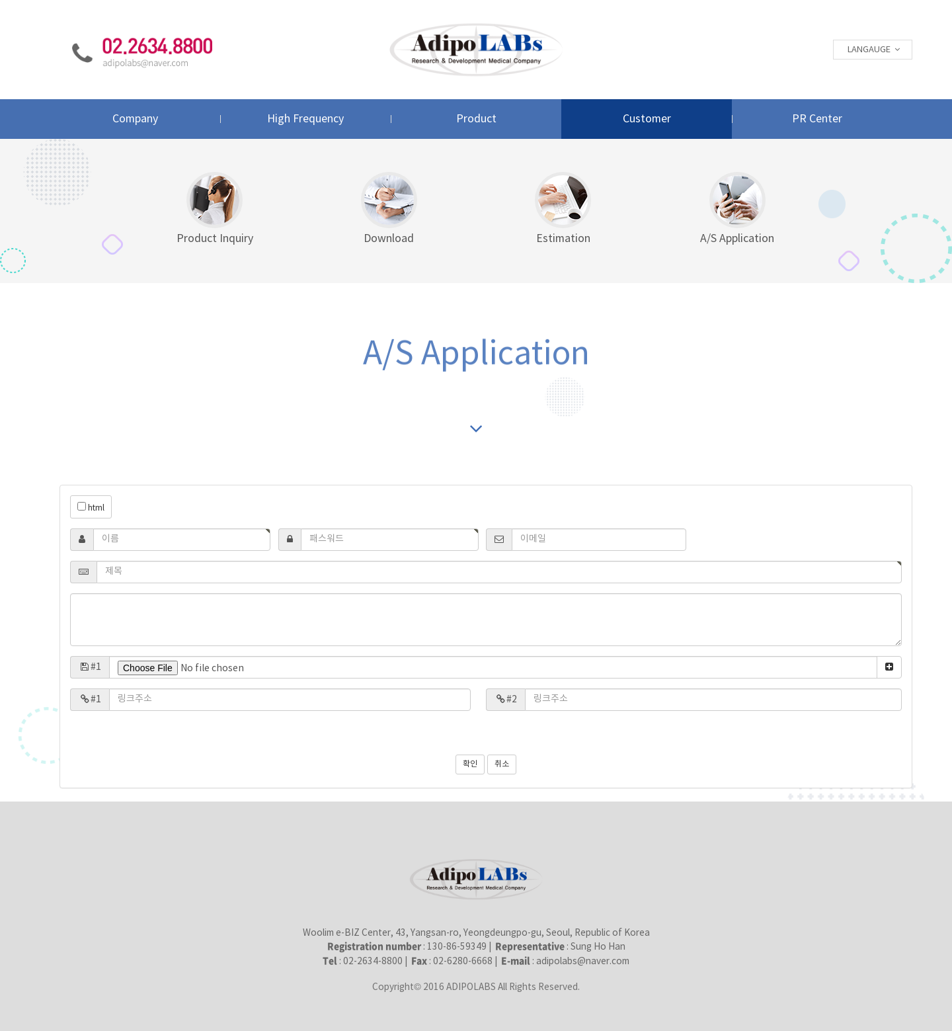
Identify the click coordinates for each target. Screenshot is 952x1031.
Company (135, 119)
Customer (647, 119)
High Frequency (305, 119)
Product (476, 119)
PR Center (817, 119)
